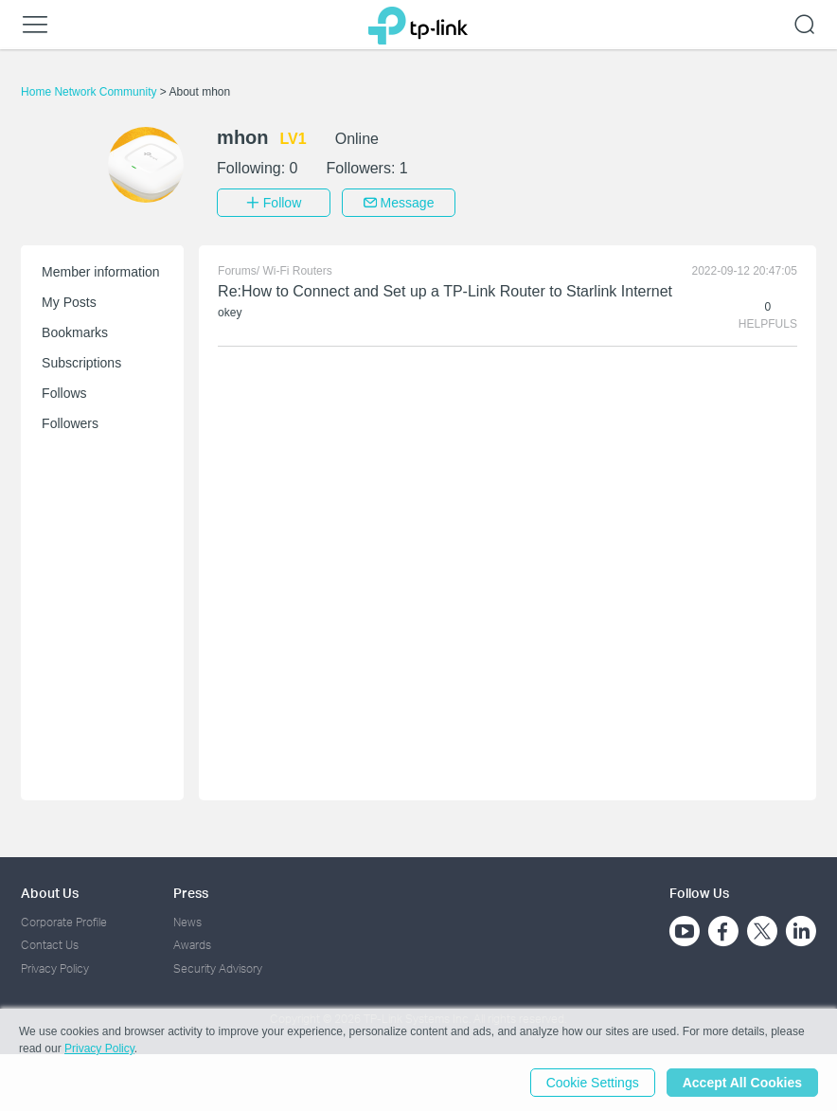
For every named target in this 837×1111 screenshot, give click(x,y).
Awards (192, 945)
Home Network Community (90, 92)
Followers (70, 423)
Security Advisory (217, 968)
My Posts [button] (69, 302)
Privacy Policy (55, 968)
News (187, 922)
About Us (50, 893)
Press (190, 893)
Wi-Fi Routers (296, 271)
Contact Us (50, 945)
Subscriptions (81, 362)
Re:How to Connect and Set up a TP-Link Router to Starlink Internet (445, 291)
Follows (64, 393)
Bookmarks (75, 332)
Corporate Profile (64, 922)
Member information (101, 271)
